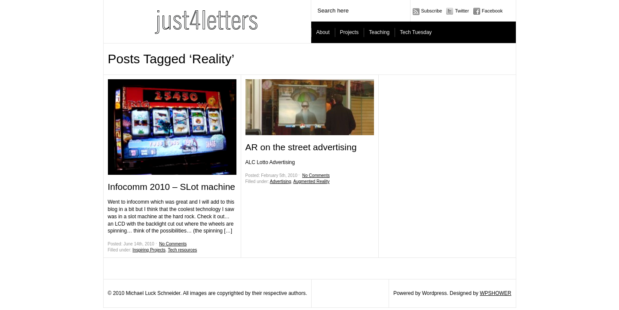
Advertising (280, 181)
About (323, 32)
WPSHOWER (495, 293)
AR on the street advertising (301, 147)
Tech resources (182, 250)
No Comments (173, 244)
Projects (349, 32)
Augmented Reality (311, 181)
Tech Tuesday (416, 32)
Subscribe (431, 10)
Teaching (379, 32)
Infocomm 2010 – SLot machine (172, 187)
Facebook (492, 10)
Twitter (462, 10)
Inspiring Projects (148, 250)
